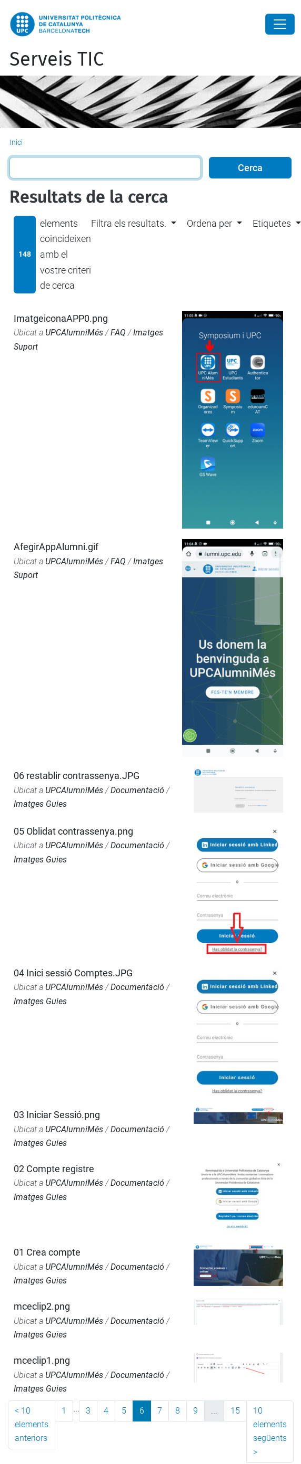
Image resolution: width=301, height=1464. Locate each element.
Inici (16, 142)
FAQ (118, 333)
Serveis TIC (56, 59)
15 (235, 1411)
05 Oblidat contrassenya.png (73, 831)
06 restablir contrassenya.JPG (76, 775)
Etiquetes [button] (272, 223)
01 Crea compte (47, 1252)
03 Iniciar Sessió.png (57, 1114)
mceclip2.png (42, 1306)
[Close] (280, 24)
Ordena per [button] (209, 223)
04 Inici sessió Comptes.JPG (73, 972)
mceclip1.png (42, 1360)
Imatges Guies (40, 804)
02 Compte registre (54, 1168)
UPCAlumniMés (74, 333)
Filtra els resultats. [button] (128, 223)
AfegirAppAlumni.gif (56, 546)
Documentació (137, 790)
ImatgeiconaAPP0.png (61, 318)
